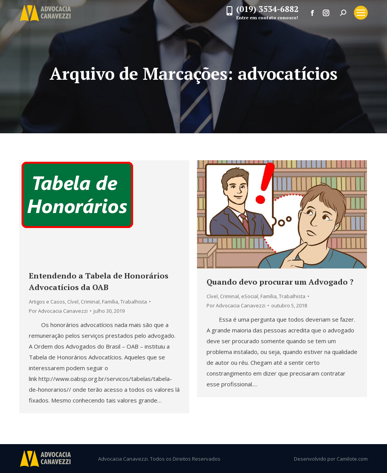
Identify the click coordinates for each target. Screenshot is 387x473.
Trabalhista (133, 301)
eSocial (249, 296)
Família (110, 301)
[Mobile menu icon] (361, 13)
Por (58, 310)
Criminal (90, 301)
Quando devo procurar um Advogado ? (280, 282)
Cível (72, 301)
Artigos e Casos (47, 301)
